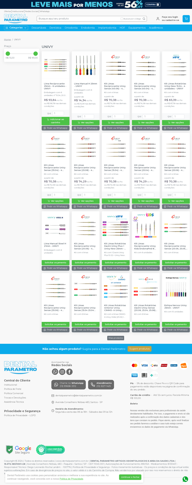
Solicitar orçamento (55, 262)
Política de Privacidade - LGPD (20, 415)
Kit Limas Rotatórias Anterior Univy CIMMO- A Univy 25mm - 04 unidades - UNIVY (115, 308)
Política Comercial (13, 393)
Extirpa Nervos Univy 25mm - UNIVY (175, 306)
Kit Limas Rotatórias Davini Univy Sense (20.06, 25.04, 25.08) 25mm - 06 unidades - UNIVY (145, 308)
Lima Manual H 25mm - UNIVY (85, 85)
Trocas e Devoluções (15, 397)
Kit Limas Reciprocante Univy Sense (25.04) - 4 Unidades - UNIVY (145, 168)
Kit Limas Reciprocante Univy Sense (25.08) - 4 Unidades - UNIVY (84, 168)
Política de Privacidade (71, 479)
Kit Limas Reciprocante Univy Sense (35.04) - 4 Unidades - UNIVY (54, 168)
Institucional (18, 11)
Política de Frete (12, 389)
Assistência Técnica (14, 402)
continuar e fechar (130, 477)
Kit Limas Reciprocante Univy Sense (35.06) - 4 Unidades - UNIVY (54, 308)
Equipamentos (137, 27)
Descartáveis (39, 27)
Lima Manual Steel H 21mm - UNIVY (55, 244)
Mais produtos (116, 338)
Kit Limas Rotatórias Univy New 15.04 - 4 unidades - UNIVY (175, 86)
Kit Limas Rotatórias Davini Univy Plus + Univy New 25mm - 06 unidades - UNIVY (115, 246)
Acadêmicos (156, 27)
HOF (122, 27)
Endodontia (88, 27)
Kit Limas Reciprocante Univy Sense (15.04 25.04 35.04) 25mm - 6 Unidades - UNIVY (84, 308)
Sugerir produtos (139, 348)
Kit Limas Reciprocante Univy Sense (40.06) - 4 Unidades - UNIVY (115, 86)
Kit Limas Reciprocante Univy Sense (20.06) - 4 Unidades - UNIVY (84, 246)
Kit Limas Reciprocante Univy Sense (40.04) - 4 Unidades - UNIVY (145, 86)
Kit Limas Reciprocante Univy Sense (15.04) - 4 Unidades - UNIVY (115, 168)
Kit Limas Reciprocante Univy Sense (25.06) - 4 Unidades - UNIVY (175, 168)
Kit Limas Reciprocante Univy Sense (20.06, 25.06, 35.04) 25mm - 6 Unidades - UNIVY (175, 246)
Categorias (16, 27)
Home (7, 39)
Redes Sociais (31, 11)
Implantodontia (107, 27)
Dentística (55, 27)
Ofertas (7, 11)
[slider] (8, 53)
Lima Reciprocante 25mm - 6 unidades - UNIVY (55, 86)
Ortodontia (71, 27)
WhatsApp (45, 11)
